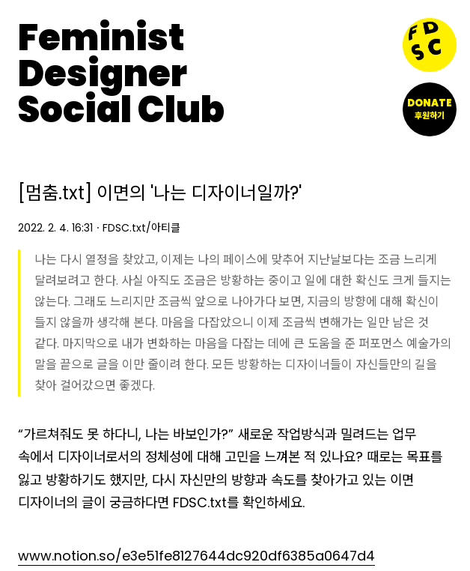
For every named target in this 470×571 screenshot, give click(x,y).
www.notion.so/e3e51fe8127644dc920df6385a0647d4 (196, 555)
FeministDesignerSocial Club (121, 74)
